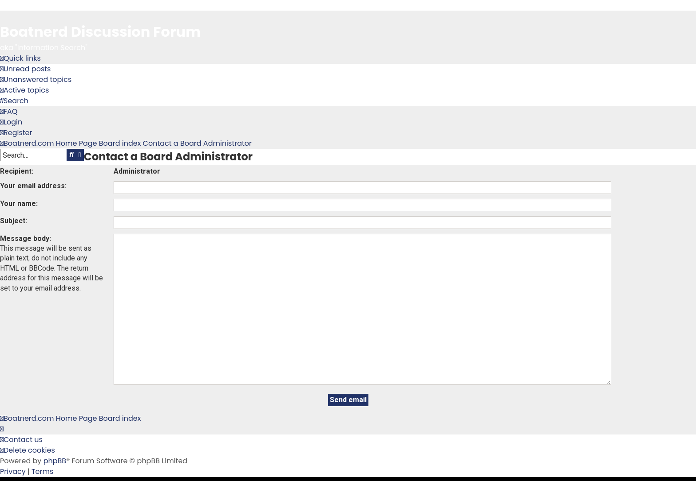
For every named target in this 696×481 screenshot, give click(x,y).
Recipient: (16, 171)
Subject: (13, 221)
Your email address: (33, 186)
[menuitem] (25, 69)
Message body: (25, 238)
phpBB (55, 420)
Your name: (19, 203)
